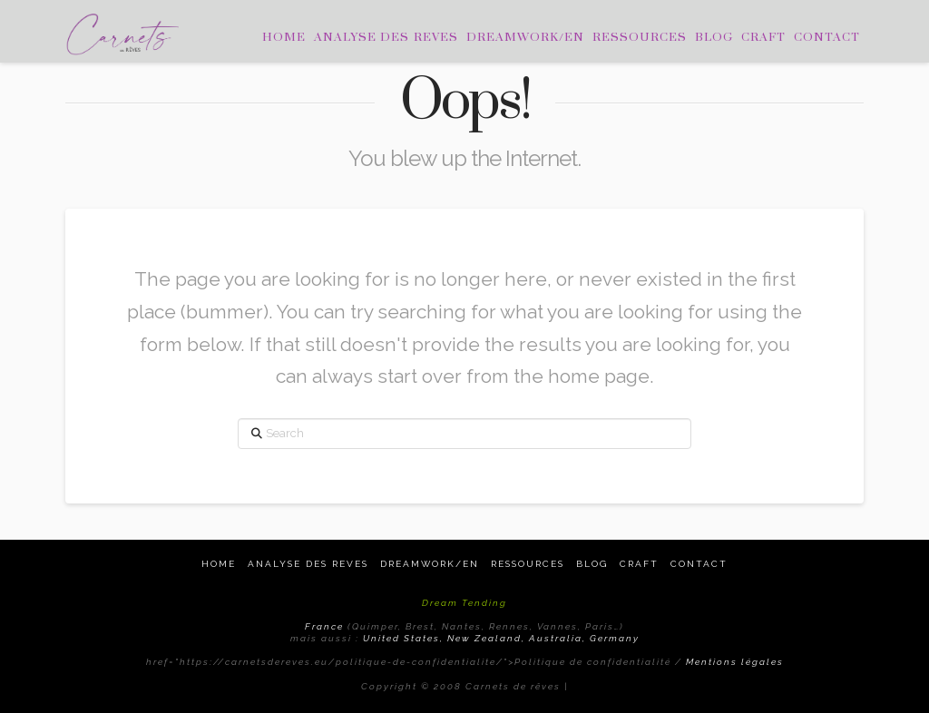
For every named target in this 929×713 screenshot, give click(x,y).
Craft (639, 564)
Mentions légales (735, 662)
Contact (699, 564)
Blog (592, 564)
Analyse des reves (308, 564)
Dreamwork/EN (429, 564)
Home (218, 564)
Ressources (527, 564)
